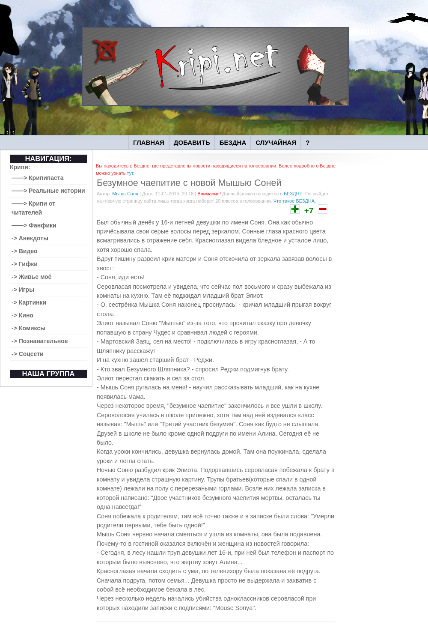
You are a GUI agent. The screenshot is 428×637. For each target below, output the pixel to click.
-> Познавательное (40, 341)
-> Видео (25, 251)
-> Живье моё (31, 276)
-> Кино (22, 315)
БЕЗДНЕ (293, 193)
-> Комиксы (28, 328)
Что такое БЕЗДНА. (294, 200)
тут (130, 173)
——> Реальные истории (48, 190)
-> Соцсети (28, 353)
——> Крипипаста (38, 177)
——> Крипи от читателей (33, 208)
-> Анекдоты (30, 238)
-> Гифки (25, 263)
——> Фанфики (34, 225)
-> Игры (23, 289)
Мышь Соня (125, 193)
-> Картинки (29, 302)
